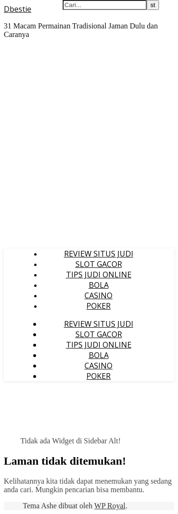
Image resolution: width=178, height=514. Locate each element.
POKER (98, 306)
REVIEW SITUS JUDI (98, 253)
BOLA (99, 285)
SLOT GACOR (98, 264)
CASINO (98, 295)
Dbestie (17, 9)
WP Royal (110, 506)
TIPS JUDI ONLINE (98, 274)
